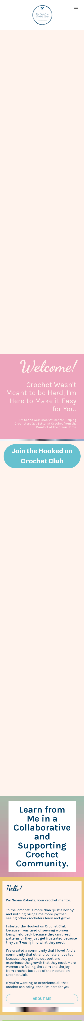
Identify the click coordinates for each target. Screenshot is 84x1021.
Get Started (42, 839)
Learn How (42, 905)
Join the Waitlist (42, 968)
